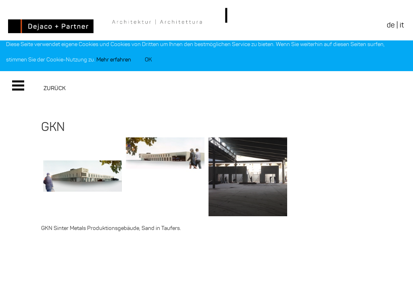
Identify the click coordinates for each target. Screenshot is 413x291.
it (402, 25)
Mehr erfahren (113, 59)
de (391, 25)
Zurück (55, 88)
